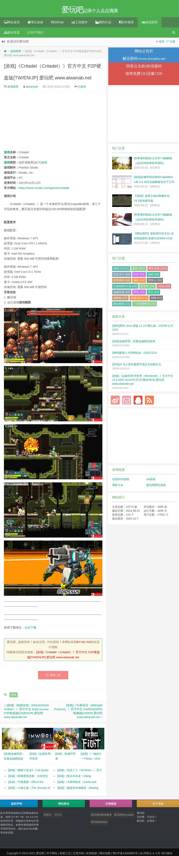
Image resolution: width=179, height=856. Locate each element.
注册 (172, 42)
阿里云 (47, 815)
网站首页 (12, 23)
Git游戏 (150, 480)
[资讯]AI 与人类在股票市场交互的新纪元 (136, 365)
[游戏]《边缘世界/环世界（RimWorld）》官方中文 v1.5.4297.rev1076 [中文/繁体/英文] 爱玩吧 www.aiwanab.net (142, 380)
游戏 (7, 153)
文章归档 (78, 854)
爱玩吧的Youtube (124, 815)
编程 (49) (139, 281)
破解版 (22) (120, 298)
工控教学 (80, 23)
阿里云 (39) (155, 281)
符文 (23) (153, 293)
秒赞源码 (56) (121, 281)
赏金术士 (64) (121, 275)
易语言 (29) (147, 287)
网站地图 (104, 854)
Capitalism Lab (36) (125, 287)
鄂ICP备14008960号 (125, 854)
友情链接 (91, 854)
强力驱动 (166, 854)
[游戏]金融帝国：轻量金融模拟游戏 (133, 342)
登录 (161, 42)
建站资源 (12, 33)
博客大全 (117, 486)
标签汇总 (65, 854)
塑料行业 (103, 23)
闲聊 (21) (156, 298)
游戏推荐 (150, 23)
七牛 (158, 854)
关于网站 (51, 854)
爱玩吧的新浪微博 (101, 815)
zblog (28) (164, 287)
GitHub (57, 23)
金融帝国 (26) (121, 293)
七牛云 (58, 815)
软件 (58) (139, 275)
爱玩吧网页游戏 (156, 486)
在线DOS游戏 (120, 480)
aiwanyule (32, 87)
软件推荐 (126, 23)
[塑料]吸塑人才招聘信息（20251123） (135, 353)
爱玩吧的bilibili (99, 823)
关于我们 (35, 33)
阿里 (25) (139, 293)
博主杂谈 (35, 23)
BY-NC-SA (83, 643)
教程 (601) (138, 269)
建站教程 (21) (121, 304)
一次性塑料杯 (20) (144, 304)
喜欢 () (53, 676)
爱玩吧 (40, 854)
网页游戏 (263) (158, 269)
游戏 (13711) (121, 269)
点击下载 (30, 628)
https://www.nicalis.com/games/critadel (44, 188)
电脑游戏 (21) (139, 298)
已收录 (82, 87)
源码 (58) (153, 275)
